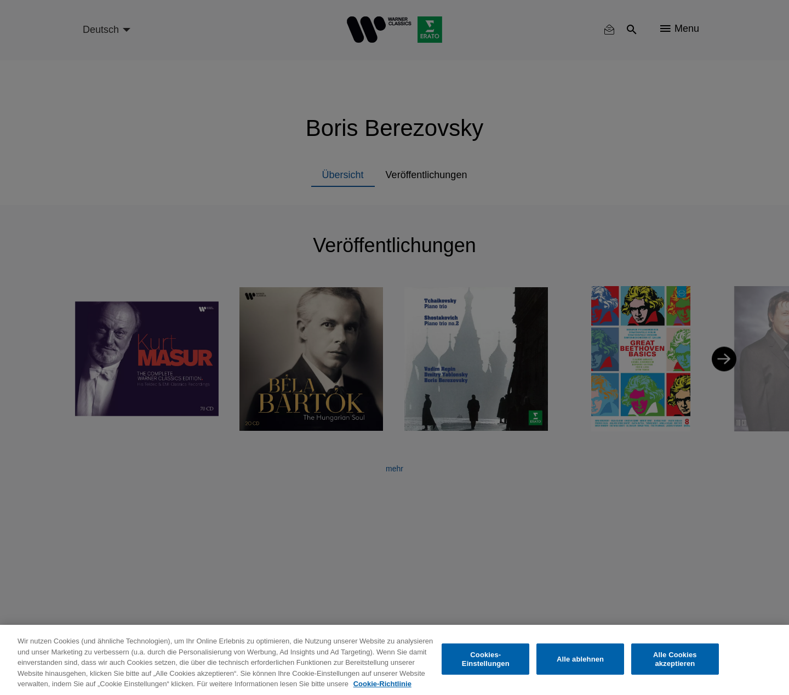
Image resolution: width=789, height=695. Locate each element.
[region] (394, 660)
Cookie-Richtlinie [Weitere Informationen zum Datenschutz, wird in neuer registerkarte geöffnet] (382, 684)
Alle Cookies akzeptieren (675, 659)
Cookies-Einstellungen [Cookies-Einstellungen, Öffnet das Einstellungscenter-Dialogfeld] (486, 659)
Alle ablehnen (580, 659)
